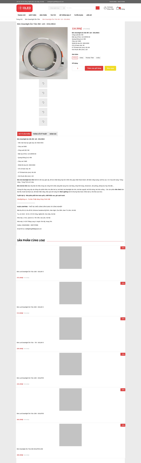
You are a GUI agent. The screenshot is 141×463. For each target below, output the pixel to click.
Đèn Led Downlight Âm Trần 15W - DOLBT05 (30, 413)
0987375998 (121, 1)
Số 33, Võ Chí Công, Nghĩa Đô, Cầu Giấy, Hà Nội (30, 1)
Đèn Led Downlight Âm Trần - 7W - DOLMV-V (30, 342)
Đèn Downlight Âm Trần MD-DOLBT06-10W (30, 449)
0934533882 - (113, 1)
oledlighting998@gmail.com (55, 1)
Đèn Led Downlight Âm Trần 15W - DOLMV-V (30, 271)
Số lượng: (75, 63)
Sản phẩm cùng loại (31, 240)
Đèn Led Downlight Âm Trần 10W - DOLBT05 (30, 378)
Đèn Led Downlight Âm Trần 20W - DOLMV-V (30, 307)
